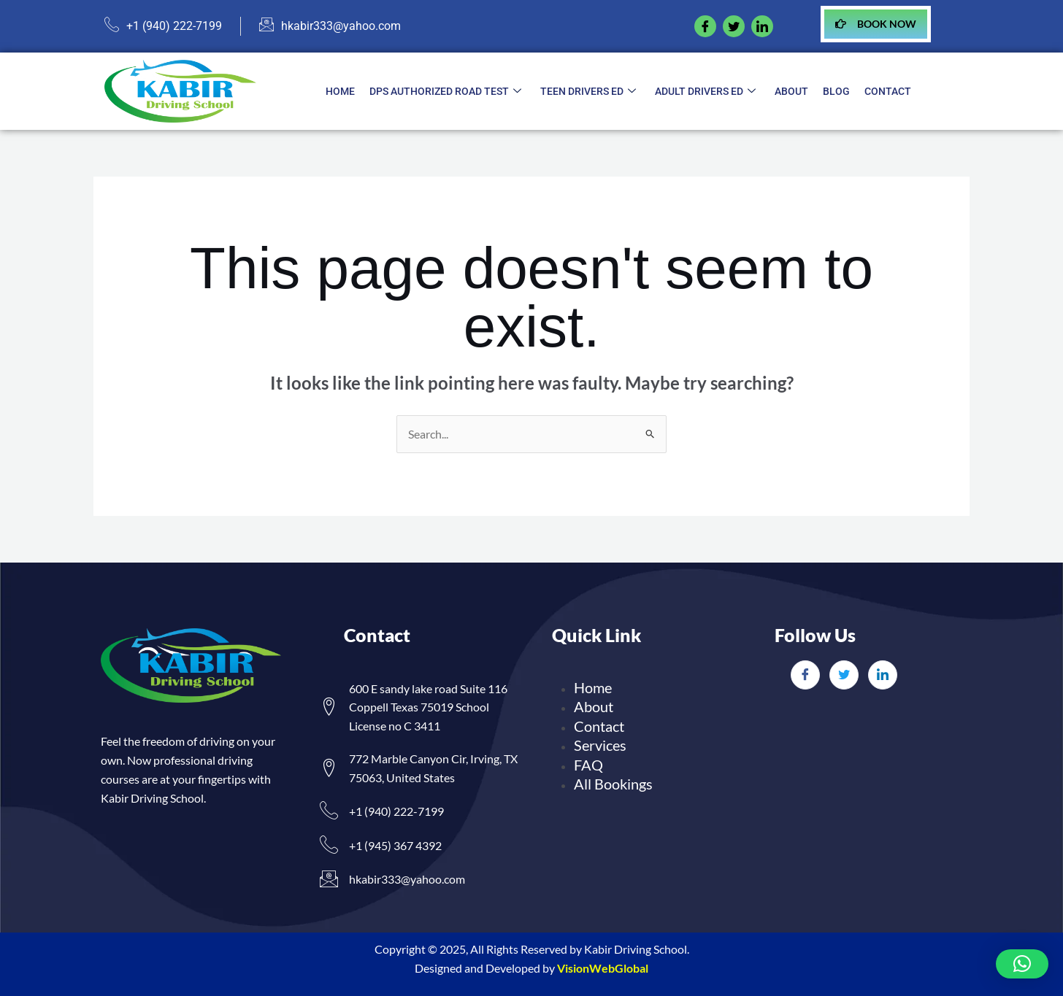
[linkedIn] (762, 26)
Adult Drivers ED (705, 91)
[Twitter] (844, 675)
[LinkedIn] (882, 675)
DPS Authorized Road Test (445, 91)
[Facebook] (705, 26)
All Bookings (613, 783)
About (791, 91)
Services (600, 745)
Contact (887, 91)
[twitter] (734, 26)
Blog (836, 91)
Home (340, 91)
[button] (1022, 963)
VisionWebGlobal (602, 968)
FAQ (588, 764)
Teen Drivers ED (588, 91)
